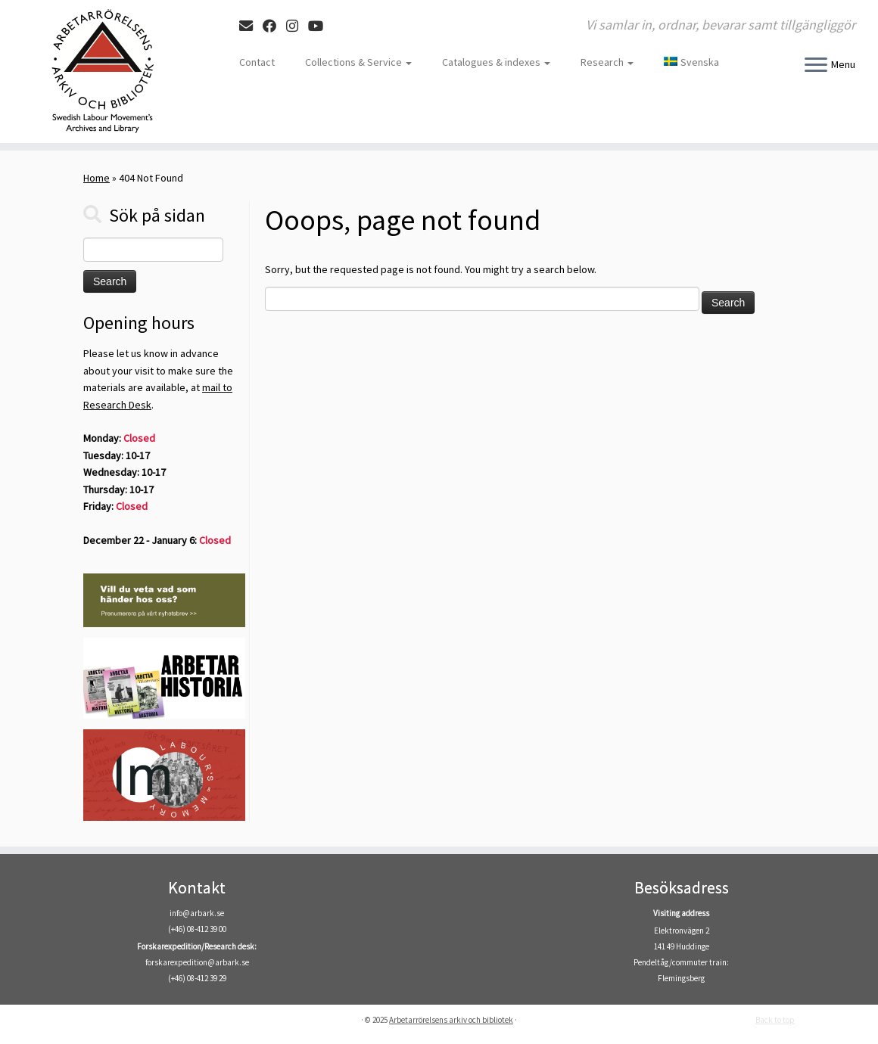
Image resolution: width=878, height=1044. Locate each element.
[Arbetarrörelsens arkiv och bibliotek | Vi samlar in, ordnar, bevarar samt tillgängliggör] (102, 71)
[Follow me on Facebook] (274, 26)
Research (607, 62)
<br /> (439, 926)
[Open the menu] (816, 65)
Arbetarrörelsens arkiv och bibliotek (451, 1019)
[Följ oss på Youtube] (320, 26)
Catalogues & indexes (496, 62)
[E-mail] (251, 26)
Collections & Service (358, 62)
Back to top (775, 1019)
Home (96, 178)
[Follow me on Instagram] (297, 26)
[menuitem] (684, 62)
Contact (257, 62)
